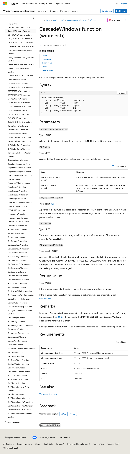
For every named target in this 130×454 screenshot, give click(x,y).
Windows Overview (48, 393)
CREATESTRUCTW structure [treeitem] (19, 95)
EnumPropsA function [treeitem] (17, 187)
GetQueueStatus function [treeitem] (18, 360)
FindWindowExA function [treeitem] (18, 218)
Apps (48, 20)
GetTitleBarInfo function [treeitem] (17, 375)
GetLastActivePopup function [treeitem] (20, 306)
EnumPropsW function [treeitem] (17, 198)
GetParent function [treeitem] (15, 344)
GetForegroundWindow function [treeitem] (21, 295)
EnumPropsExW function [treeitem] (18, 194)
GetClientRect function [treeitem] (17, 287)
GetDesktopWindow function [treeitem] (20, 291)
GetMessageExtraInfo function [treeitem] (20, 325)
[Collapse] (33, 18)
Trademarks (112, 444)
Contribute (48, 444)
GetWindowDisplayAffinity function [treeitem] (18, 389)
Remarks (45, 66)
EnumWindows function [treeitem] (17, 206)
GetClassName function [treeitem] (17, 272)
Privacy (59, 444)
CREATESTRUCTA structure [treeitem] (19, 91)
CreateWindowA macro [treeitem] (17, 98)
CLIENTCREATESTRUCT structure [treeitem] (21, 75)
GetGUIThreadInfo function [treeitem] (19, 299)
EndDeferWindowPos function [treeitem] (20, 175)
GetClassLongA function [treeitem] (18, 256)
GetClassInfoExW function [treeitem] (18, 248)
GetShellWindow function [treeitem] (18, 364)
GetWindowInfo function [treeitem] (18, 394)
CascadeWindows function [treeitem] (19, 31)
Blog (37, 444)
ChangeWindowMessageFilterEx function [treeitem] (21, 59)
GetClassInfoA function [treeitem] (17, 241)
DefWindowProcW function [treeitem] (19, 149)
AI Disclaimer (8, 444)
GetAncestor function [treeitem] (16, 237)
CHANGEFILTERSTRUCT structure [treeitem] (21, 46)
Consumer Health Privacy (77, 444)
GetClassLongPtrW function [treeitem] (19, 264)
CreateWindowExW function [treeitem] (19, 106)
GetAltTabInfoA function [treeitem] (17, 229)
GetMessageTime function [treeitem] (18, 333)
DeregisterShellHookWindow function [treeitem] (19, 154)
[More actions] (125, 20)
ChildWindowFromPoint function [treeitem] (21, 64)
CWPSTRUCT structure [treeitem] (17, 118)
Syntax (44, 55)
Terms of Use (98, 444)
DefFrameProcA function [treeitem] (18, 129)
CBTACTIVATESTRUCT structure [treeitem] (20, 42)
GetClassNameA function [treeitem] (18, 275)
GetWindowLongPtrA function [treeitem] (20, 402)
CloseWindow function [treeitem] (17, 79)
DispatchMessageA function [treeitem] (19, 167)
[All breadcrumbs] (41, 20)
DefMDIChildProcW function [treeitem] (19, 141)
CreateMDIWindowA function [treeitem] (20, 83)
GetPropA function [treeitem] (15, 352)
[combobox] (18, 24)
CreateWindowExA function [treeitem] (19, 102)
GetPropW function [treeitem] (16, 356)
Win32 (56, 20)
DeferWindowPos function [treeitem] (18, 126)
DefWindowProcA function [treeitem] (19, 145)
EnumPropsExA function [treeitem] (17, 191)
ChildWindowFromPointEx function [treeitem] (18, 70)
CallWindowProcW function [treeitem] (19, 27)
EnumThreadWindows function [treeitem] (20, 202)
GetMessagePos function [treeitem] (18, 329)
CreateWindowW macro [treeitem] (17, 110)
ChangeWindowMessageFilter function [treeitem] (20, 52)
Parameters (46, 59)
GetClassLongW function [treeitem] (18, 268)
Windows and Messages (77, 20)
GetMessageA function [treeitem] (17, 321)
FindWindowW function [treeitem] (17, 225)
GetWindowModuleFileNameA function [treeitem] (20, 415)
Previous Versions (24, 444)
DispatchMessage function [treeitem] (19, 164)
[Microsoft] (5, 3)
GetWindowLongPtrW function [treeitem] (20, 405)
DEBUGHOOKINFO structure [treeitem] (20, 122)
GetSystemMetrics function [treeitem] (19, 371)
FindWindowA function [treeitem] (17, 214)
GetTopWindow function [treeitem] (18, 379)
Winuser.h (94, 20)
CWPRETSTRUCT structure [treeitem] (18, 114)
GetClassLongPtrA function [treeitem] (19, 260)
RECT (53, 203)
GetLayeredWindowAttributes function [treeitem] (20, 312)
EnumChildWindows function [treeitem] (20, 183)
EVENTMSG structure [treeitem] (16, 210)
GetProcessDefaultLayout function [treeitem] (22, 348)
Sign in (124, 3)
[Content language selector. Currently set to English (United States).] (15, 437)
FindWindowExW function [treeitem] (18, 221)
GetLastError (45, 298)
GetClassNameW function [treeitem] (18, 279)
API (62, 20)
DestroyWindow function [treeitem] (18, 160)
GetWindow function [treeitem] (16, 383)
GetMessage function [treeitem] (16, 317)
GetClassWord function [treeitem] (17, 283)
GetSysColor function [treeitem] (16, 367)
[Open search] (117, 3)
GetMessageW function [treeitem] (17, 337)
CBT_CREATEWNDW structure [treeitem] (20, 38)
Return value (47, 62)
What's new (107, 11)
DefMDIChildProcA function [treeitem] (19, 137)
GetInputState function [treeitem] (17, 302)
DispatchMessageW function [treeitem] (19, 171)
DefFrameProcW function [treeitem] (18, 133)
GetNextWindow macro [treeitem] (17, 340)
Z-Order (60, 316)
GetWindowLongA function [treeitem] (19, 398)
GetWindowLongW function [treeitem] (19, 409)
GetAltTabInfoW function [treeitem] (18, 233)
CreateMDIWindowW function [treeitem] (20, 87)
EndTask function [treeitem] (15, 179)
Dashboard (120, 11)
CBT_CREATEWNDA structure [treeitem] (20, 35)
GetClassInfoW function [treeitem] (17, 252)
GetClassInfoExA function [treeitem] (18, 245)
